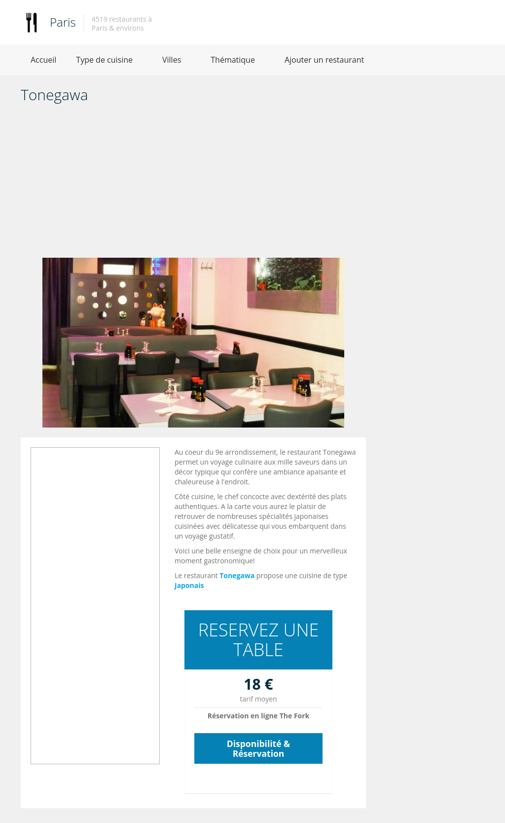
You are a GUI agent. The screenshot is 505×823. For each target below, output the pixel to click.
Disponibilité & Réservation (258, 748)
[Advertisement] (193, 184)
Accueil (43, 59)
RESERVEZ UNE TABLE (258, 640)
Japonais (189, 585)
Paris (63, 22)
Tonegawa (236, 575)
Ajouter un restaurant (324, 59)
